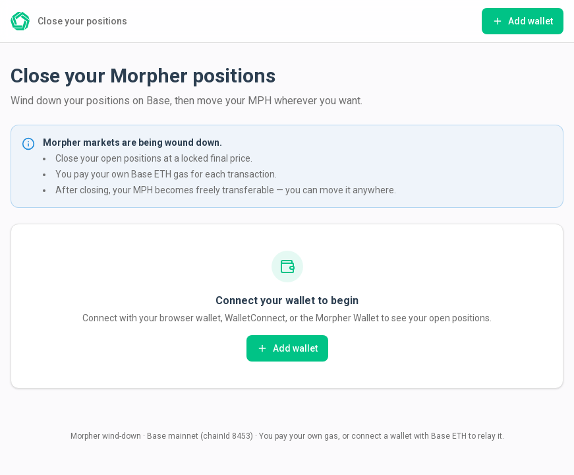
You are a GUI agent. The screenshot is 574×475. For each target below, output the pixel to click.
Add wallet (522, 21)
